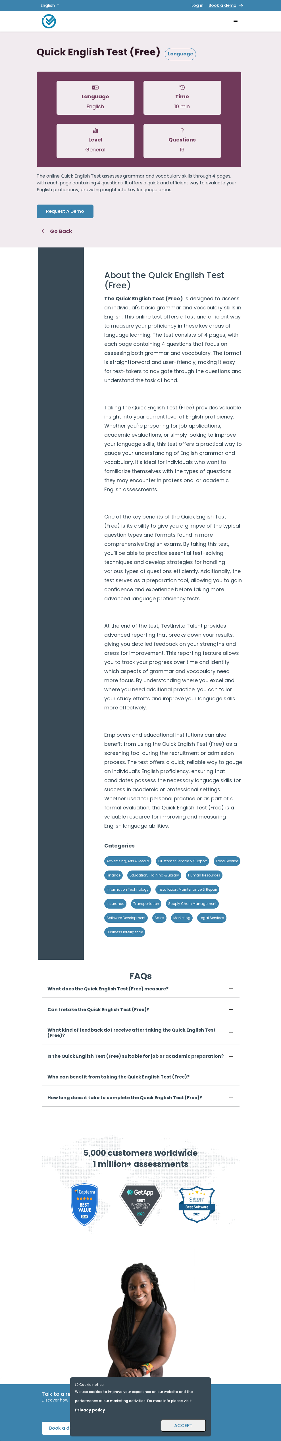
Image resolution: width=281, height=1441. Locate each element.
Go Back (56, 231)
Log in (197, 5)
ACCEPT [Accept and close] (183, 1425)
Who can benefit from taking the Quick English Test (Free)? (118, 1077)
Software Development (126, 917)
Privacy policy (90, 1410)
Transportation (146, 903)
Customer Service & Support (182, 861)
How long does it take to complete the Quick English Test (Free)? (124, 1097)
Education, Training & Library (154, 875)
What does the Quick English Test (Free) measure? (107, 989)
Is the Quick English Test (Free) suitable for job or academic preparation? (135, 1056)
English (48, 5)
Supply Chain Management (192, 903)
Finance (113, 875)
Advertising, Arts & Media (128, 861)
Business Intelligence (125, 932)
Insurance (115, 903)
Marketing (181, 917)
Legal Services (211, 917)
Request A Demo (65, 211)
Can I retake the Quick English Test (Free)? (98, 1009)
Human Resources (204, 875)
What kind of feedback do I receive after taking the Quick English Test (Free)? (131, 1033)
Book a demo (222, 5)
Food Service (227, 861)
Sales (159, 917)
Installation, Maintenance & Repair (187, 889)
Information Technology (128, 889)
